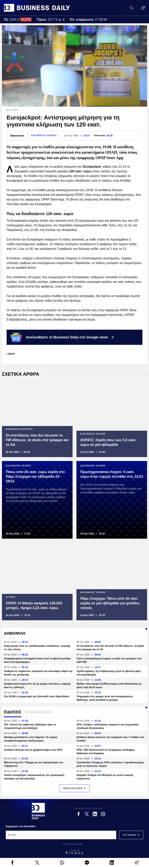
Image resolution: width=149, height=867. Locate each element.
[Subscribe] (129, 835)
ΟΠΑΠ (11, 354)
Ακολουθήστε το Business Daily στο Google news (62, 337)
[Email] (61, 835)
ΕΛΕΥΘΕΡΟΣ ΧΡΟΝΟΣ (44, 135)
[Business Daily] (38, 811)
